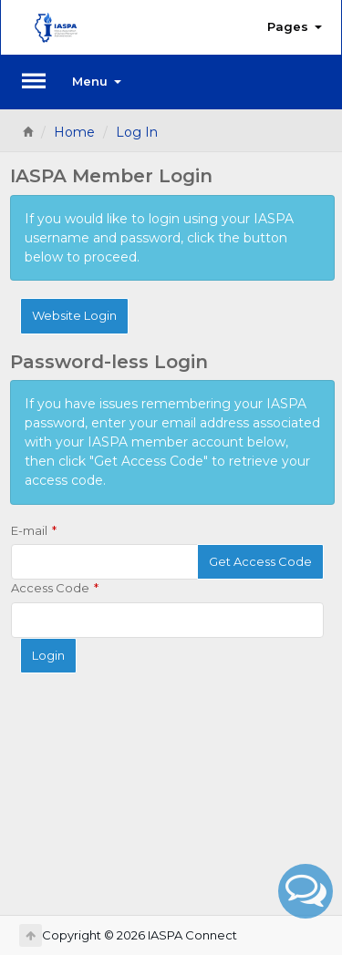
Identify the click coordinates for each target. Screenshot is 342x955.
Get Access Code (260, 561)
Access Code (50, 587)
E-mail (29, 530)
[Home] (27, 132)
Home (74, 132)
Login (48, 655)
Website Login (74, 315)
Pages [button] (294, 26)
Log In (137, 132)
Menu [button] (96, 81)
